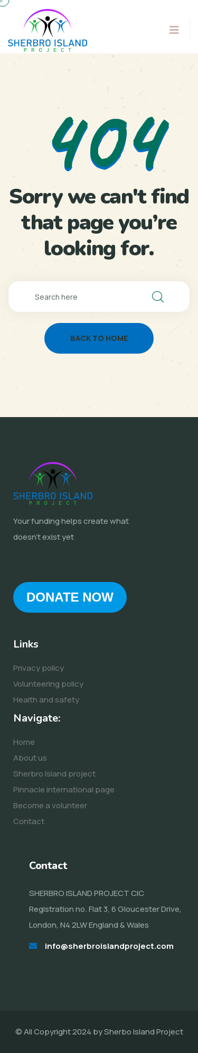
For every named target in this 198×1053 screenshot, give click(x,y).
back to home (99, 338)
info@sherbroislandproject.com (109, 946)
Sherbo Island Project (143, 1031)
